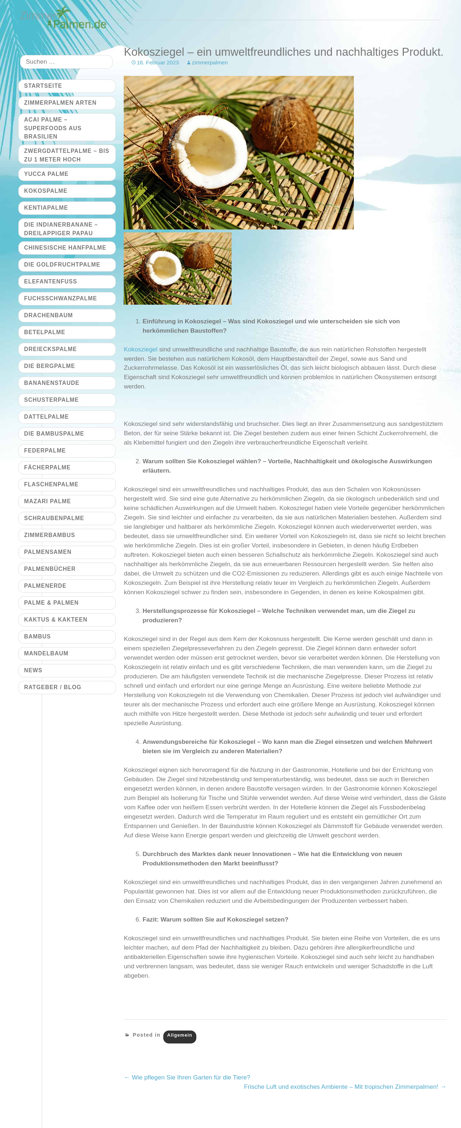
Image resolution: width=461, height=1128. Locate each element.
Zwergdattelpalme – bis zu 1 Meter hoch (66, 155)
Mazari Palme (47, 501)
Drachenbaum (48, 315)
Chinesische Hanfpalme (65, 248)
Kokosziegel (140, 349)
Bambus (37, 636)
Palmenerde (45, 586)
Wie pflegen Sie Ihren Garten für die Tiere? (187, 1077)
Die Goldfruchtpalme (62, 264)
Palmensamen (48, 552)
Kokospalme (46, 191)
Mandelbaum (46, 653)
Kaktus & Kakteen (55, 620)
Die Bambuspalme (54, 434)
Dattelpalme (46, 417)
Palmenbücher (50, 569)
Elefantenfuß (50, 281)
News (33, 670)
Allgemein (179, 1035)
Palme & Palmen (51, 603)
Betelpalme (44, 332)
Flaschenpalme (51, 484)
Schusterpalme (51, 400)
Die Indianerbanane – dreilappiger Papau (61, 229)
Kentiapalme (46, 208)
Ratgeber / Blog (52, 687)
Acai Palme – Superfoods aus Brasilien (53, 128)
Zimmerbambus (49, 535)
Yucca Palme (46, 174)
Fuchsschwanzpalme (60, 298)
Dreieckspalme (50, 349)
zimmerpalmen (210, 62)
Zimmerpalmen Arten (60, 103)
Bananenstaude (51, 383)
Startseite (43, 86)
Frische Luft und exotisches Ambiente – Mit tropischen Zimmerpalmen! (345, 1086)
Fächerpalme (47, 467)
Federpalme (45, 450)
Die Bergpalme (49, 366)
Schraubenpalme (54, 518)
